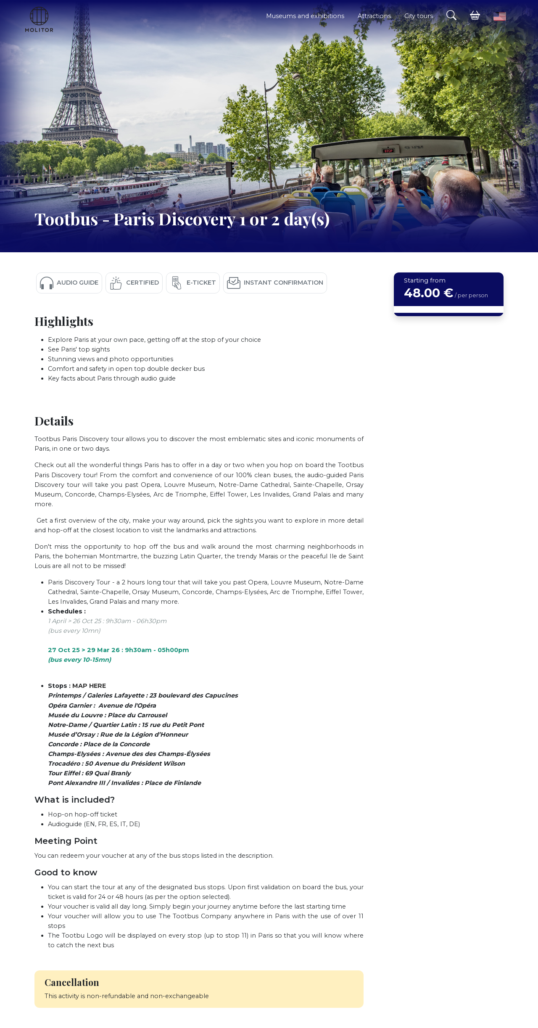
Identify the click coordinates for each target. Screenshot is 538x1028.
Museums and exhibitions (305, 16)
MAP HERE (89, 686)
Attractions (374, 16)
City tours (418, 16)
